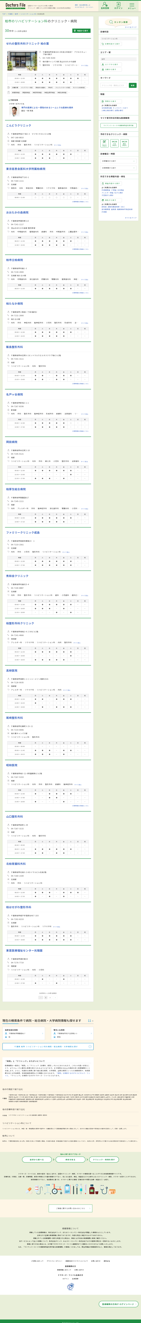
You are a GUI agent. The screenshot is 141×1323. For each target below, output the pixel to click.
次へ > (55, 997)
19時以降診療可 (108, 110)
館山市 (81, 1095)
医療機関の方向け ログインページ (118, 1304)
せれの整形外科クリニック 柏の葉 (27, 43)
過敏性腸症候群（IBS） (117, 207)
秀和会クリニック (17, 576)
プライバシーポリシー (54, 1261)
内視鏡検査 (106, 190)
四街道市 (60, 1097)
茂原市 (102, 1095)
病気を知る (71, 1159)
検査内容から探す (111, 183)
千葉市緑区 (50, 1095)
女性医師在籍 (107, 108)
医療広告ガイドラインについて (77, 1261)
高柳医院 (11, 670)
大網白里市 (120, 1097)
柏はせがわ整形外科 (18, 907)
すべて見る (84, 65)
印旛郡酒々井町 (129, 1097)
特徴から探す (109, 101)
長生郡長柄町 (118, 1099)
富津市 (49, 1097)
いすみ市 (113, 1097)
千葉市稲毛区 (33, 1095)
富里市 (86, 1097)
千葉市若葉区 (42, 1095)
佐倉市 (112, 1095)
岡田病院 (11, 442)
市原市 (11, 1097)
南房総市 (92, 1097)
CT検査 (114, 190)
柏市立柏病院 (14, 260)
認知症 (104, 207)
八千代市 (21, 1097)
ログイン (66, 1279)
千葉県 (10, 14)
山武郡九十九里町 (50, 1099)
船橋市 (76, 1095)
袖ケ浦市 (66, 1097)
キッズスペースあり (120, 108)
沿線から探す (109, 69)
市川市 (71, 1095)
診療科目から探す (111, 44)
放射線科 (34, 1115)
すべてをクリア (131, 27)
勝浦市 (135, 1095)
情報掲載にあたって (64, 1270)
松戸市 (92, 1095)
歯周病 (113, 209)
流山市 (15, 1097)
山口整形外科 (14, 816)
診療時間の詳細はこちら (81, 202)
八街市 (72, 1097)
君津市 (44, 1097)
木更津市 (87, 1095)
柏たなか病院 (14, 303)
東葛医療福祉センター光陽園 (24, 950)
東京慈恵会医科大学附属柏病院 (25, 169)
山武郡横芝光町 (71, 1099)
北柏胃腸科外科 (16, 864)
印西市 (77, 1097)
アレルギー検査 (108, 193)
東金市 (117, 1095)
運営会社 (107, 1261)
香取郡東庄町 (39, 1099)
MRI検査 (121, 190)
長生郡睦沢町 (90, 1099)
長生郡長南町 (127, 1099)
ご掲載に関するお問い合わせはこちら (70, 1208)
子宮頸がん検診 (108, 195)
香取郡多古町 (30, 1099)
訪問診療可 (119, 110)
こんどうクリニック (18, 125)
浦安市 (54, 1097)
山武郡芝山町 (61, 1099)
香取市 (102, 1097)
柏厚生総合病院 (16, 489)
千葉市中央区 (13, 1095)
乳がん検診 (119, 193)
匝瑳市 (98, 1097)
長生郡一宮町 (80, 1099)
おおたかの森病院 (17, 212)
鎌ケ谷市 (39, 1097)
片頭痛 (104, 212)
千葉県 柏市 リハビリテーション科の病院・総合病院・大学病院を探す (46, 1046)
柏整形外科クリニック (20, 623)
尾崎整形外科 (14, 718)
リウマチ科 (12, 1115)
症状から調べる (37, 1159)
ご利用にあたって (37, 1261)
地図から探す (82, 30)
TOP (4, 14)
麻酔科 (40, 1115)
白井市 (81, 1097)
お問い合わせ (96, 1261)
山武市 (107, 1097)
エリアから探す (110, 64)
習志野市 (126, 1095)
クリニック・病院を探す (104, 1159)
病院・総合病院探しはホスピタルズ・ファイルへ (84, 6)
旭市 (120, 1095)
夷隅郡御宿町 (23, 1101)
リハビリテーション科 (28, 14)
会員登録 (75, 1279)
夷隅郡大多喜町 (14, 1101)
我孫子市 (28, 1097)
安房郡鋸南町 (33, 1101)
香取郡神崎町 (20, 1099)
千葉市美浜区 (59, 1095)
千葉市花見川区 (23, 1095)
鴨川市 (33, 1097)
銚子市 (66, 1095)
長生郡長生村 (99, 1099)
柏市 (16, 14)
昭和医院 (11, 765)
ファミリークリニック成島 (23, 532)
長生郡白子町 (108, 1099)
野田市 (97, 1095)
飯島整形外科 (14, 347)
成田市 (107, 1095)
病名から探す (109, 200)
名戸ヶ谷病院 (14, 394)
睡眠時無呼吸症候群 (124, 209)
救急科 (45, 1115)
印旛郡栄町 (12, 1099)
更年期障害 (106, 209)
